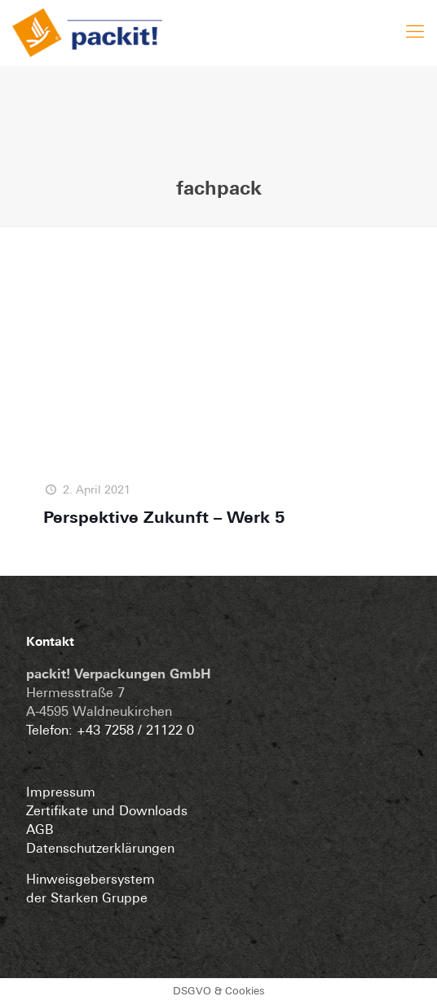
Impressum (60, 793)
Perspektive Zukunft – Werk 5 (164, 519)
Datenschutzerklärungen (100, 849)
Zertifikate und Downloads (107, 811)
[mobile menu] (415, 24)
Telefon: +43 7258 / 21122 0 (110, 731)
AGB (40, 830)
